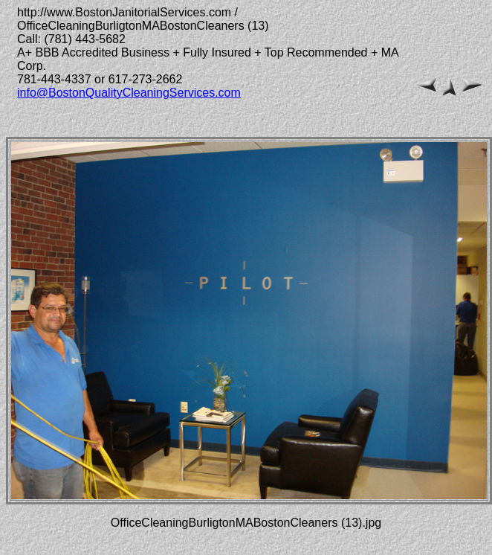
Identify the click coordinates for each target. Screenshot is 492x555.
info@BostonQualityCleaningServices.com (129, 92)
